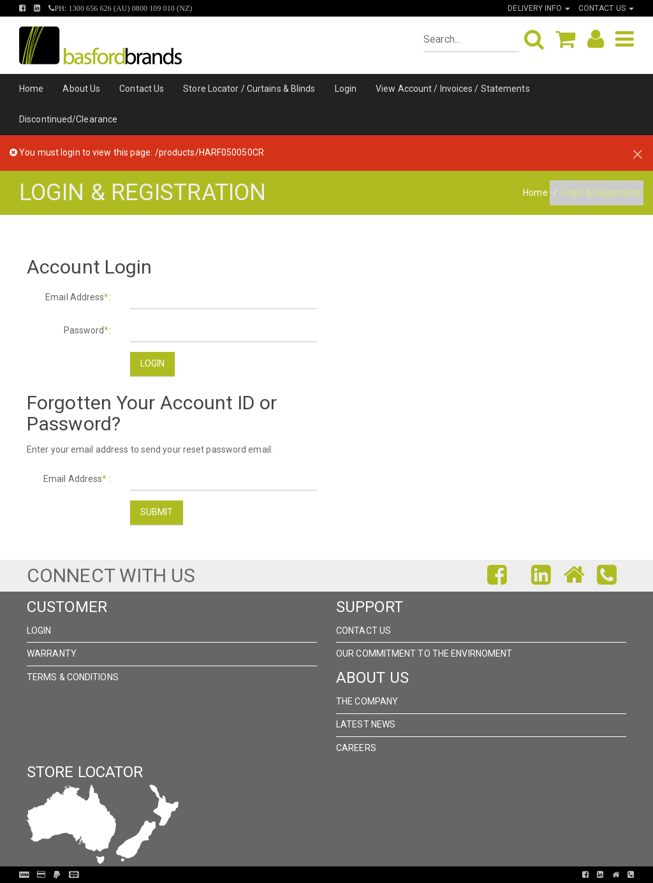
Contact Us (141, 89)
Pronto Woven (321, 874)
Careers (356, 748)
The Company (367, 701)
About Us (81, 89)
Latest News (365, 724)
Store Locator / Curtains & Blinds (249, 89)
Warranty (52, 653)
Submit (156, 512)
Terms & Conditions (73, 677)
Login (346, 89)
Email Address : (77, 479)
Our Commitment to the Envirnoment (424, 653)
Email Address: (78, 297)
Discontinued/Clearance (68, 119)
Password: (87, 330)
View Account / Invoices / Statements (453, 89)
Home (31, 89)
